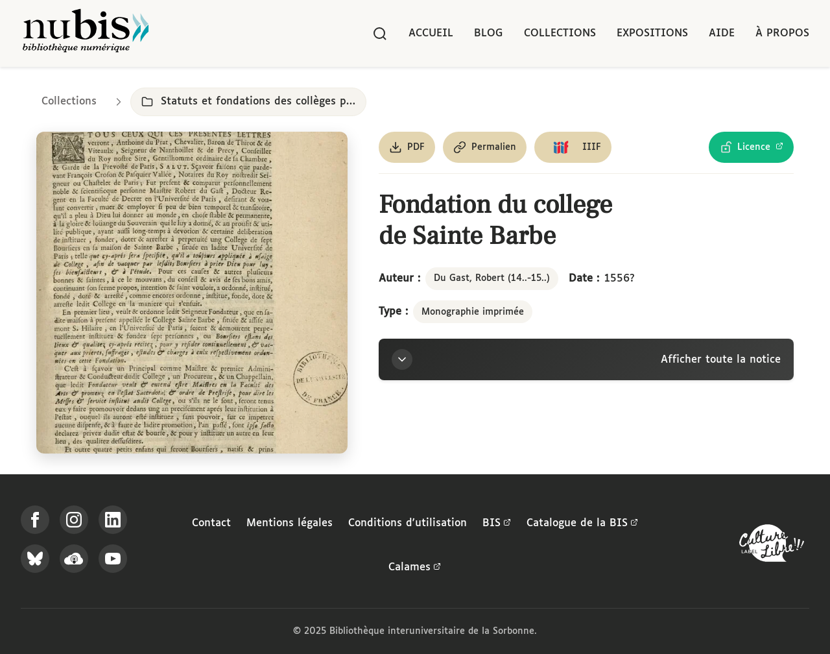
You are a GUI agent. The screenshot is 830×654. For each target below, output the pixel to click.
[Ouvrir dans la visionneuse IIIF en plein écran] (192, 293)
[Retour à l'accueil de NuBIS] (85, 33)
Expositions (652, 33)
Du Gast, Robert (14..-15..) (492, 278)
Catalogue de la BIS (582, 523)
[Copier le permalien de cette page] (485, 147)
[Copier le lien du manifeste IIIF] (572, 147)
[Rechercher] (380, 34)
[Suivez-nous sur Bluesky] (35, 558)
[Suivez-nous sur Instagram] (74, 519)
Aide (722, 33)
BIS (496, 523)
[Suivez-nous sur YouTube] (113, 558)
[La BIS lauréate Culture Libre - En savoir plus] (771, 546)
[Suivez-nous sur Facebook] (35, 519)
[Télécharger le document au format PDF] (407, 147)
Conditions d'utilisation (407, 523)
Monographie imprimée (472, 312)
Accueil (431, 33)
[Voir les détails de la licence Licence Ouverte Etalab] (751, 147)
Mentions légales (289, 523)
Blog (488, 33)
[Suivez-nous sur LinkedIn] (113, 519)
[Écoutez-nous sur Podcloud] (74, 558)
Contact (211, 523)
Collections (560, 33)
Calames (414, 567)
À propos (782, 33)
